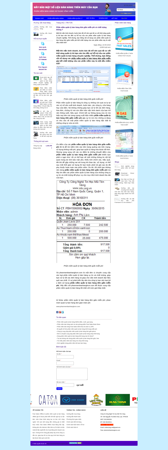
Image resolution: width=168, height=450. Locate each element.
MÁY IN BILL (90, 18)
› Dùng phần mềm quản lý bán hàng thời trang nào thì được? (75, 336)
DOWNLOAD (103, 18)
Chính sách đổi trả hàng (74, 422)
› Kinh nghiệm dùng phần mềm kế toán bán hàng (71, 343)
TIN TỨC (124, 18)
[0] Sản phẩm (128, 5)
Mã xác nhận (60, 382)
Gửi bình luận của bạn (63, 367)
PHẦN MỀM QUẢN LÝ (75, 18)
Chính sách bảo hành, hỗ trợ (75, 424)
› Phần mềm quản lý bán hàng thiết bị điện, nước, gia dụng (74, 322)
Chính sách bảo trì (72, 427)
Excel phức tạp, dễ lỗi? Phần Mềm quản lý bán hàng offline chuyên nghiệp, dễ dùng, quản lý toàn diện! (42, 80)
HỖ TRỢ (114, 18)
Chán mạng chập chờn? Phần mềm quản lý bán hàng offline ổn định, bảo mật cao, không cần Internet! (42, 125)
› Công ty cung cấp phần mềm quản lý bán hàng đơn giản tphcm (76, 331)
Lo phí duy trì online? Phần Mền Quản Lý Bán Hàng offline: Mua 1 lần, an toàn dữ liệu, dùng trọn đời (42, 114)
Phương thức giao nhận (74, 419)
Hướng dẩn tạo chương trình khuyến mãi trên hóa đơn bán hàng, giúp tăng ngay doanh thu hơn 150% (124, 191)
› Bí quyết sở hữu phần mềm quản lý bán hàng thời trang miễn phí (76, 329)
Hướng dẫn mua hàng (73, 414)
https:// (49, 443)
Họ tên (59, 354)
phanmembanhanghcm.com (59, 443)
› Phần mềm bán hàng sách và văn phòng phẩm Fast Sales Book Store (78, 324)
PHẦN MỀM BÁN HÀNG (56, 18)
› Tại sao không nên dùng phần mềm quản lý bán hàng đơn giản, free (77, 338)
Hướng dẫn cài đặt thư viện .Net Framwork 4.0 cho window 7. (124, 200)
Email (58, 360)
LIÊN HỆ (38, 23)
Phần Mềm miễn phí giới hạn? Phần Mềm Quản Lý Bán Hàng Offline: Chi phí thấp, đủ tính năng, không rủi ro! (42, 104)
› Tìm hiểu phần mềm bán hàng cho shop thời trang (72, 341)
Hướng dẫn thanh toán (74, 416)
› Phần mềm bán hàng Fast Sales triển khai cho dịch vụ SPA (75, 326)
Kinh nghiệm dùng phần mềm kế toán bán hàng (124, 168)
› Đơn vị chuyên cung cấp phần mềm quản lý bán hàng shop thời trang (78, 334)
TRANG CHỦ (39, 18)
